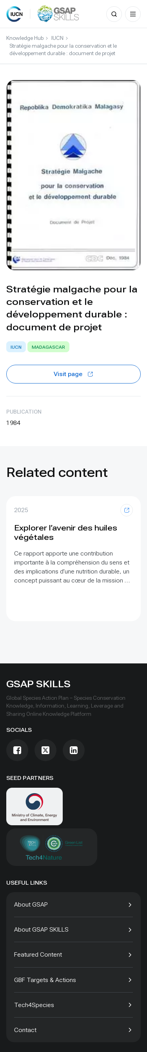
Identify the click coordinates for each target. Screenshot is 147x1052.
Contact (25, 1030)
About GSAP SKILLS (41, 929)
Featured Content (38, 954)
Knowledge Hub (25, 38)
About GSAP (31, 904)
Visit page (73, 374)
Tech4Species (34, 1005)
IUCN (57, 38)
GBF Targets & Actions (45, 980)
